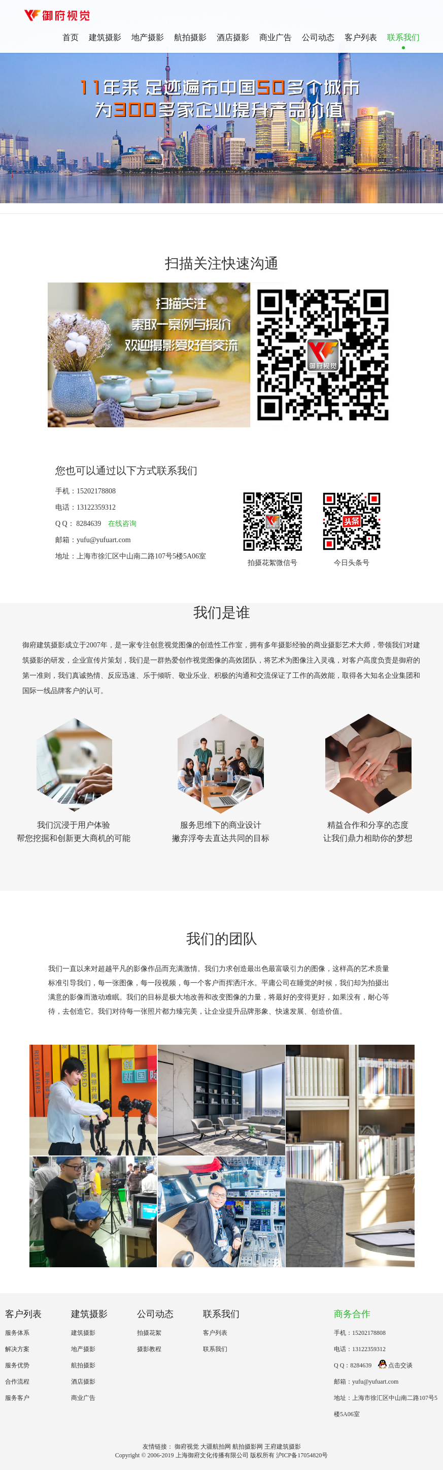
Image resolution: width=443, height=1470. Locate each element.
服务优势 (17, 1365)
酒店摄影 (233, 37)
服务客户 (17, 1397)
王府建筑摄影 (282, 1446)
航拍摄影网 (247, 1446)
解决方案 (17, 1349)
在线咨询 (122, 523)
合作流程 (17, 1381)
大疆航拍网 (215, 1446)
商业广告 (275, 37)
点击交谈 (395, 1365)
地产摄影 (147, 37)
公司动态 (318, 37)
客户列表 (361, 37)
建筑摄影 (105, 37)
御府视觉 (187, 1446)
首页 (70, 37)
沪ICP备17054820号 (302, 1455)
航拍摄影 (190, 37)
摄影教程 (149, 1349)
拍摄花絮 (149, 1332)
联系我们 (403, 37)
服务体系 (17, 1332)
